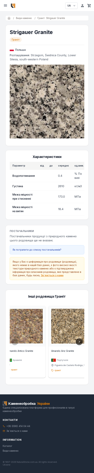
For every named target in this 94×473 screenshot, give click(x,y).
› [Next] (79, 341)
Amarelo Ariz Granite (62, 350)
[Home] (13, 6)
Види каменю (11, 450)
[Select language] (71, 5)
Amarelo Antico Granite (20, 350)
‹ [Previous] (15, 341)
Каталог (7, 445)
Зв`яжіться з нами (52, 275)
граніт (14, 369)
